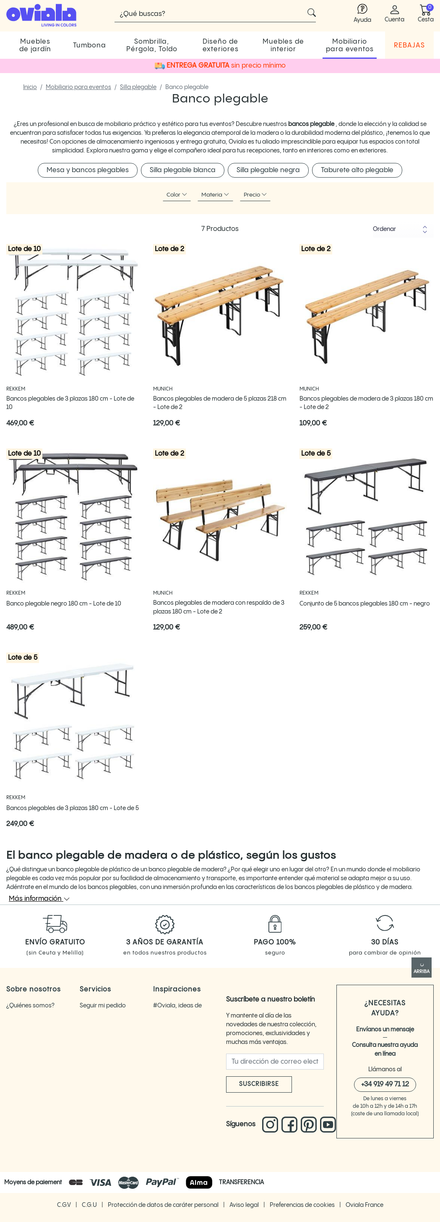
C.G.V (64, 1204)
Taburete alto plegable (357, 170)
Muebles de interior (283, 45)
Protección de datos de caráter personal (164, 1204)
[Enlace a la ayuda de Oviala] (362, 14)
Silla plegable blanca (183, 170)
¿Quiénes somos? (30, 1006)
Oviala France (364, 1204)
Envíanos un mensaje (385, 1030)
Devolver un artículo (107, 1021)
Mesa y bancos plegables (88, 170)
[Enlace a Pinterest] (310, 1125)
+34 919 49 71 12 (385, 1084)
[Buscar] (215, 14)
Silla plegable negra (268, 170)
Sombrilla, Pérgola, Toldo (151, 45)
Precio (255, 194)
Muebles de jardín (35, 45)
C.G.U (90, 1204)
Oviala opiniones (29, 1021)
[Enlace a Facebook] (291, 1125)
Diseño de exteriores (221, 45)
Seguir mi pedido (103, 1006)
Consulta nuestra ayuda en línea (385, 1049)
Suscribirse (259, 1084)
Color (177, 194)
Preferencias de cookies (303, 1204)
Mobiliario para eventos (350, 45)
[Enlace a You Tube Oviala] (328, 1125)
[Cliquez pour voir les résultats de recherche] (311, 12)
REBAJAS (409, 45)
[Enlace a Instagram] (271, 1125)
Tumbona (89, 45)
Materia (215, 194)
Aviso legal (244, 1204)
